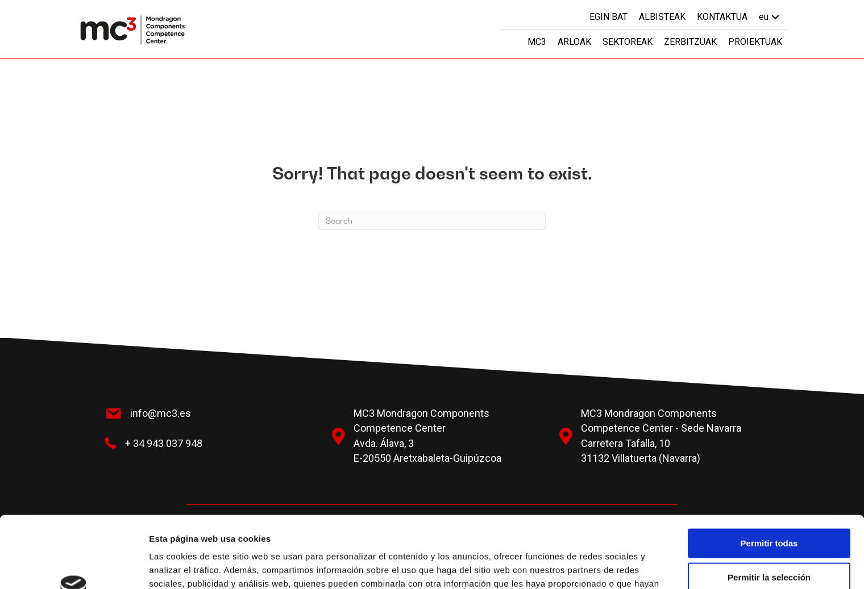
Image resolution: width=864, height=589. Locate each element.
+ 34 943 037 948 (163, 443)
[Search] (432, 220)
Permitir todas (769, 476)
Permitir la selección (769, 510)
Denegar (769, 543)
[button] (775, 16)
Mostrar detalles (615, 566)
